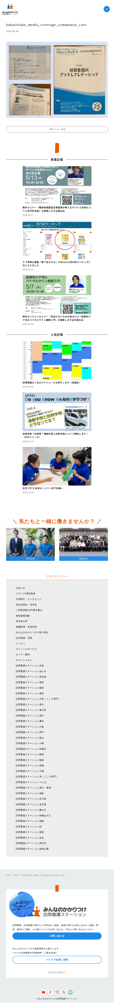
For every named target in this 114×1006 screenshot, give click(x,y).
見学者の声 (21, 621)
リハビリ (20, 643)
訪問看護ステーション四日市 (31, 843)
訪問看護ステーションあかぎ (31, 671)
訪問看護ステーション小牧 (30, 743)
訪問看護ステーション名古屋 (31, 804)
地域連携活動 (23, 615)
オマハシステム (24, 660)
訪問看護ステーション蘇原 (30, 760)
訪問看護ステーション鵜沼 (30, 693)
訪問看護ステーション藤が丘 (31, 810)
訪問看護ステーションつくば (31, 782)
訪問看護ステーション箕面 (30, 832)
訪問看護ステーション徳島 (30, 793)
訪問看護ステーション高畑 (30, 765)
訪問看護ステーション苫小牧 (31, 798)
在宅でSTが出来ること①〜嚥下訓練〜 (43, 488)
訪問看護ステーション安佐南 (31, 676)
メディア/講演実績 (25, 593)
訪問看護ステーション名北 (30, 837)
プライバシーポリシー (57, 972)
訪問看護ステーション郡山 (30, 738)
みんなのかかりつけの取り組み (32, 632)
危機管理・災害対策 (26, 627)
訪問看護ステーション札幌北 (31, 749)
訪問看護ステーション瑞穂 (30, 821)
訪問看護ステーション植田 (30, 688)
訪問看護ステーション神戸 (30, 732)
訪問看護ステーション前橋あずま (33, 815)
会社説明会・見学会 (26, 604)
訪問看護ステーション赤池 (30, 665)
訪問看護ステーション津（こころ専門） (37, 776)
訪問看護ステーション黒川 (30, 715)
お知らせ (20, 588)
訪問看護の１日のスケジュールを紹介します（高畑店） (52, 382)
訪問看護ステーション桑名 (30, 721)
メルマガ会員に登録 (57, 959)
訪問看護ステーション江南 (30, 726)
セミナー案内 (23, 654)
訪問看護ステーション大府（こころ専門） (38, 699)
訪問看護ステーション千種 (30, 771)
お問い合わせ (56, 936)
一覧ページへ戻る (57, 129)
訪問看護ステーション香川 (30, 704)
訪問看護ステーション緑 (29, 826)
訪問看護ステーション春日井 (31, 710)
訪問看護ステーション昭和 (30, 754)
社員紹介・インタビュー (29, 599)
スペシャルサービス (26, 649)
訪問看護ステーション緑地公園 (32, 849)
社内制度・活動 (24, 638)
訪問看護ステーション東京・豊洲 (33, 787)
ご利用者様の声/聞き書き (29, 610)
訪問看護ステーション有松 (30, 682)
